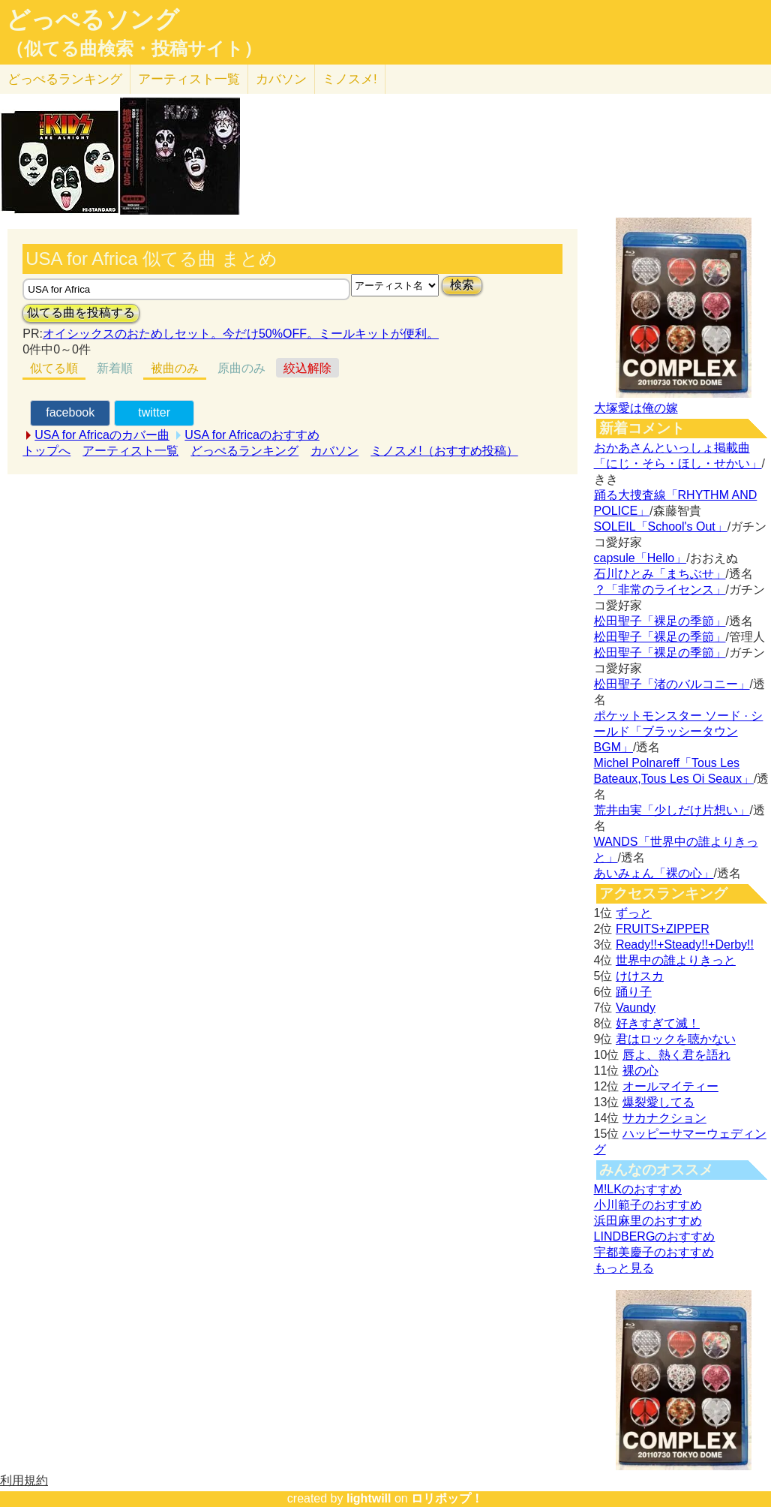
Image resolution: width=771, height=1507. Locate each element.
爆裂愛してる (658, 1102)
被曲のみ (175, 368)
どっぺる (65, 79)
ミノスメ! (349, 79)
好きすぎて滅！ (658, 1023)
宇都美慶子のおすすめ (654, 1252)
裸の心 (640, 1070)
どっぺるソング (92, 19)
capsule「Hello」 (640, 558)
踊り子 (634, 991)
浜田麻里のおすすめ (648, 1220)
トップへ (46, 450)
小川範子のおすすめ (648, 1205)
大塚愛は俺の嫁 (636, 408)
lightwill (369, 1498)
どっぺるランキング (244, 450)
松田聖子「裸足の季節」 (660, 621)
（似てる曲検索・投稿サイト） (134, 49)
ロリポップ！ (447, 1498)
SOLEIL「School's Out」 (661, 526)
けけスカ (640, 976)
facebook (70, 412)
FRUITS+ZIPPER (663, 928)
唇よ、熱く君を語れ (676, 1054)
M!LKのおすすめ (638, 1189)
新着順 (115, 368)
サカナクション (664, 1117)
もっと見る (624, 1268)
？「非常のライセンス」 (660, 589)
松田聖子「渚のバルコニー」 (672, 684)
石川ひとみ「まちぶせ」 (660, 573)
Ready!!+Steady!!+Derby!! (685, 944)
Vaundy (636, 1007)
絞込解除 (308, 368)
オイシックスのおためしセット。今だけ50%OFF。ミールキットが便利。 (241, 333)
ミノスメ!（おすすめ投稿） (444, 450)
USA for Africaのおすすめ (252, 435)
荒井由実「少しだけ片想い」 (672, 810)
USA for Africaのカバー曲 (102, 435)
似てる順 (54, 368)
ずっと (634, 913)
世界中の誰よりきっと (676, 960)
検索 (462, 284)
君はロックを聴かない (676, 1039)
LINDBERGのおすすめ (655, 1236)
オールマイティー (670, 1086)
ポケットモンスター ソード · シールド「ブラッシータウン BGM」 (679, 731)
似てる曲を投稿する (81, 312)
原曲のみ (242, 368)
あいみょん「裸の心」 (654, 873)
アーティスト (189, 79)
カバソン (281, 79)
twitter (154, 412)
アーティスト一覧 (130, 450)
